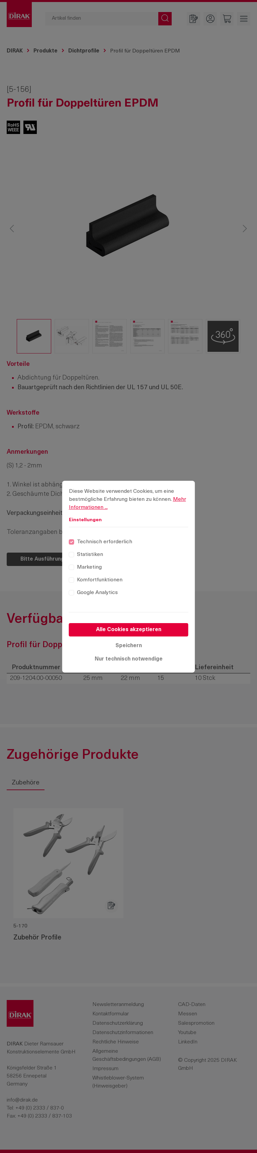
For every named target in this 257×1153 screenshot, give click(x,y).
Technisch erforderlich (104, 542)
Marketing (89, 567)
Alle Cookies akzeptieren (128, 629)
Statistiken (90, 554)
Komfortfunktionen (99, 580)
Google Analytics (97, 592)
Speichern (128, 645)
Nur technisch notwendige (129, 659)
